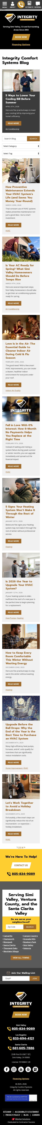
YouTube (21, 1069)
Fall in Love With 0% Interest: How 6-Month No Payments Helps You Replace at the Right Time (21, 432)
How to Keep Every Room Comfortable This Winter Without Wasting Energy (19, 658)
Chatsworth (8, 939)
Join (34, 978)
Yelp (28, 1069)
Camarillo (7, 936)
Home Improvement (14, 768)
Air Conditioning (12, 129)
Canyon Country (30, 936)
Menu (4, 7)
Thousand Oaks (10, 948)
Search (33, 138)
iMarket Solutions (22, 1119)
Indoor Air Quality (13, 390)
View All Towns (21, 958)
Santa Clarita (9, 945)
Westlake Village (11, 951)
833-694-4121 (23, 1038)
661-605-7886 (23, 1048)
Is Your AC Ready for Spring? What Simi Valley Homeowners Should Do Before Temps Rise (20, 272)
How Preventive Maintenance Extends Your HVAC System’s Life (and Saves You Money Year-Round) (20, 194)
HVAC (8, 230)
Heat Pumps (11, 618)
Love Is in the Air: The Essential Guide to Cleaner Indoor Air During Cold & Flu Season (20, 351)
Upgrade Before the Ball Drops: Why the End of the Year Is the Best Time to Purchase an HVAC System (21, 731)
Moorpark (7, 942)
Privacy (31, 1100)
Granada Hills (29, 939)
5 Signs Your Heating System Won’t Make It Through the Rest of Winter (20, 512)
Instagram (14, 1069)
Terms (35, 1100)
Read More (13, 123)
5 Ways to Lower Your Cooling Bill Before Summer (20, 98)
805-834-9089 (20, 4)
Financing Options (21, 44)
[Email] (21, 978)
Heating (9, 547)
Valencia (27, 948)
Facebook (6, 1069)
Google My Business (35, 1069)
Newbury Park (29, 942)
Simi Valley (28, 945)
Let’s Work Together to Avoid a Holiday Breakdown (19, 806)
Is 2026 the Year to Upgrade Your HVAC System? (19, 584)
